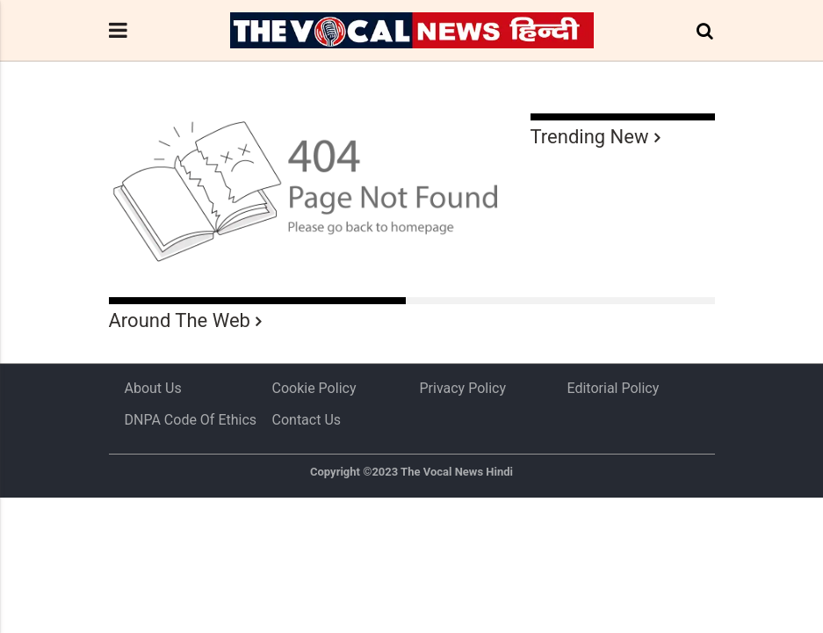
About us (153, 388)
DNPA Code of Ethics (191, 419)
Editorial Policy (613, 388)
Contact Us (307, 419)
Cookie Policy (314, 388)
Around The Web (179, 320)
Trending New (590, 137)
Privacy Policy (463, 388)
